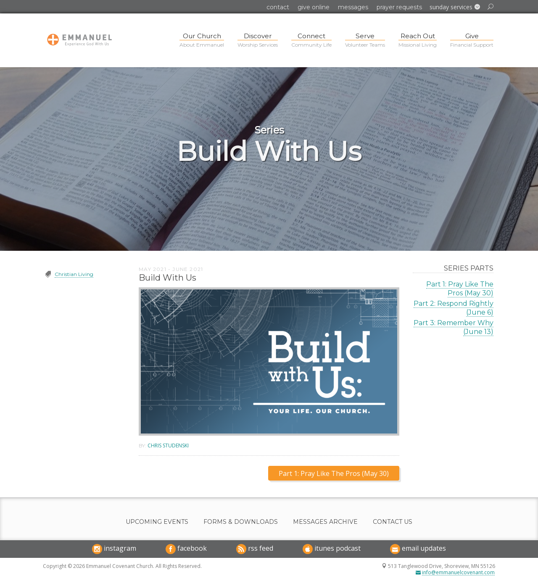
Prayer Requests (399, 7)
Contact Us (392, 522)
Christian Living (74, 274)
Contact (277, 7)
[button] (455, 7)
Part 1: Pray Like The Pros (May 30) (459, 288)
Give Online (314, 7)
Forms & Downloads (240, 522)
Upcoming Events (157, 522)
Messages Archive (325, 522)
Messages (353, 7)
